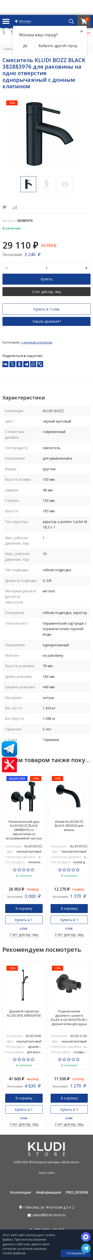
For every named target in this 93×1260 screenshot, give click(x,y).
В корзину (23, 908)
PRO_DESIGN (77, 1192)
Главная (8, 48)
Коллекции (20, 1192)
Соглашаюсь (75, 1253)
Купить (47, 279)
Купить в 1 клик (46, 309)
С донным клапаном (36, 342)
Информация (48, 1192)
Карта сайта (47, 1172)
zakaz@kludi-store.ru (48, 1215)
